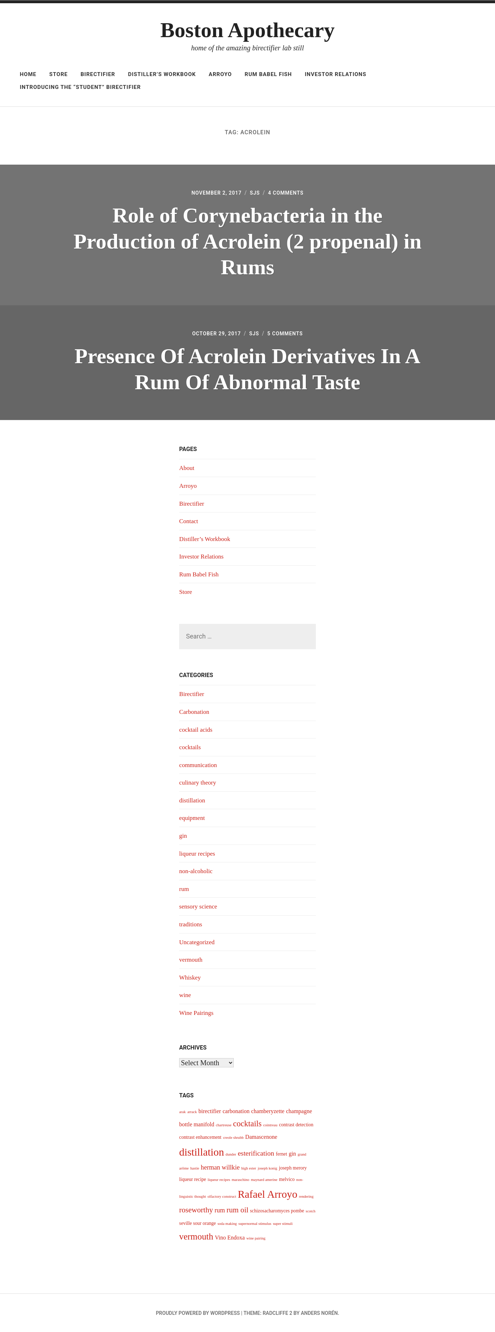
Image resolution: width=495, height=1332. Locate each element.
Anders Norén (319, 1313)
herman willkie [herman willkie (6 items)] (220, 1167)
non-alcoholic (196, 871)
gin (183, 836)
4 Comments (289, 193)
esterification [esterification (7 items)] (256, 1153)
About (187, 469)
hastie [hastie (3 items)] (194, 1168)
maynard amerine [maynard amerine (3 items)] (264, 1179)
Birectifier (98, 74)
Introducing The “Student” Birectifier (80, 87)
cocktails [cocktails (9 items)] (247, 1123)
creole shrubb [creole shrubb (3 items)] (233, 1138)
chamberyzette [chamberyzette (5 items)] (267, 1111)
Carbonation (195, 712)
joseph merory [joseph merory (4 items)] (293, 1167)
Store (58, 74)
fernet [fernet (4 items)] (281, 1153)
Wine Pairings (197, 1012)
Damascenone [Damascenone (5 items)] (261, 1137)
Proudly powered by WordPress (198, 1313)
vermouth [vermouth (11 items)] (196, 1236)
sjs (255, 193)
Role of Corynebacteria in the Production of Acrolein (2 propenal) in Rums (247, 241)
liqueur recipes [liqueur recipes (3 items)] (219, 1179)
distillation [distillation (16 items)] (201, 1151)
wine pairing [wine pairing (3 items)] (256, 1238)
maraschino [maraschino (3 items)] (240, 1179)
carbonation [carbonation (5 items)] (236, 1111)
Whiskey (190, 977)
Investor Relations (336, 74)
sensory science (199, 906)
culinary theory (198, 783)
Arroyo (220, 74)
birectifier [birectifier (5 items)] (209, 1111)
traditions (191, 924)
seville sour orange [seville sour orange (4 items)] (197, 1223)
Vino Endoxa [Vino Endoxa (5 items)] (230, 1237)
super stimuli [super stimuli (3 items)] (283, 1223)
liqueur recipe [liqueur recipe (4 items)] (192, 1179)
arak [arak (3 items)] (182, 1111)
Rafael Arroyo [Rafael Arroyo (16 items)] (267, 1194)
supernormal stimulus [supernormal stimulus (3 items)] (254, 1223)
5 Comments (289, 334)
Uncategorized (198, 942)
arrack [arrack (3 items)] (192, 1111)
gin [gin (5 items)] (292, 1153)
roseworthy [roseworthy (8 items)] (196, 1210)
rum (184, 889)
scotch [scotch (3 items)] (310, 1211)
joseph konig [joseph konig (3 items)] (267, 1168)
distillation (193, 801)
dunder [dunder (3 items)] (231, 1154)
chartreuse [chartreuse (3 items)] (224, 1125)
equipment (192, 818)
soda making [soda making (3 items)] (227, 1223)
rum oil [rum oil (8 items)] (237, 1210)
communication (199, 765)
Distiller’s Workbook (162, 74)
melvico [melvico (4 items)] (287, 1179)
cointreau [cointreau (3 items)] (270, 1125)
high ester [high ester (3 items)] (248, 1168)
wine (185, 994)
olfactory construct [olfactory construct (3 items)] (221, 1196)
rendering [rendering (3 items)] (306, 1196)
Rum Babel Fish (268, 74)
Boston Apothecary (247, 30)
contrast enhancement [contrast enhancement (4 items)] (200, 1137)
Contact (189, 522)
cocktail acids (196, 730)
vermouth (191, 959)
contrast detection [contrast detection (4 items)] (296, 1124)
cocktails (190, 748)
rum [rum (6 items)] (219, 1210)
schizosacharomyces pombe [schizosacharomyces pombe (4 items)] (277, 1210)
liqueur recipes (198, 853)
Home (28, 74)
